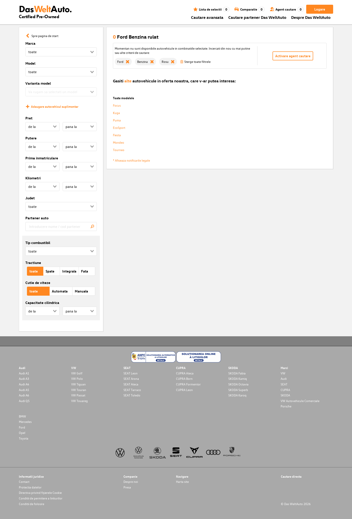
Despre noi (130, 481)
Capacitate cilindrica (42, 302)
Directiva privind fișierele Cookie (40, 492)
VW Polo (77, 378)
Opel (22, 433)
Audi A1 (24, 373)
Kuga (116, 113)
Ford (22, 427)
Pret (29, 118)
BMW (22, 416)
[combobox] (61, 226)
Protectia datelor (30, 487)
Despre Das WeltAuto (311, 17)
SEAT (284, 384)
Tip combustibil (37, 242)
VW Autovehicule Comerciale (300, 401)
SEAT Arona (131, 378)
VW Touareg (79, 401)
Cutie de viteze (37, 282)
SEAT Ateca (130, 384)
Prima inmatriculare (41, 158)
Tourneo (118, 150)
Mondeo (118, 142)
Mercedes (25, 422)
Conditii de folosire (31, 504)
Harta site (182, 481)
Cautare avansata (207, 17)
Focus (117, 105)
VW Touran (78, 390)
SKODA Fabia (237, 373)
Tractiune (33, 262)
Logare (319, 9)
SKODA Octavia (238, 384)
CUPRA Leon (184, 390)
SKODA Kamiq (237, 378)
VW (283, 373)
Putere (31, 138)
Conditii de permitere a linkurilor (40, 498)
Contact (24, 481)
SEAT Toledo (131, 395)
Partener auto (36, 218)
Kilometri (33, 178)
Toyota (23, 438)
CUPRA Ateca (185, 373)
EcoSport (119, 127)
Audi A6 (24, 395)
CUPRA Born (184, 378)
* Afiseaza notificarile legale (131, 160)
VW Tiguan (78, 384)
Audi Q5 (24, 401)
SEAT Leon (130, 373)
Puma (117, 120)
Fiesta (117, 135)
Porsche (286, 406)
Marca (30, 43)
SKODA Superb (238, 390)
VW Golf (76, 373)
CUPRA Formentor (188, 384)
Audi (284, 378)
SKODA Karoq (237, 395)
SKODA (285, 395)
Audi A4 (24, 384)
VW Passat (78, 395)
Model (30, 63)
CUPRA (285, 390)
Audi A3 (24, 378)
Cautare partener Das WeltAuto (257, 17)
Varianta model (38, 83)
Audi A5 (24, 390)
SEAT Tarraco (132, 390)
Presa (127, 487)
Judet (30, 198)
